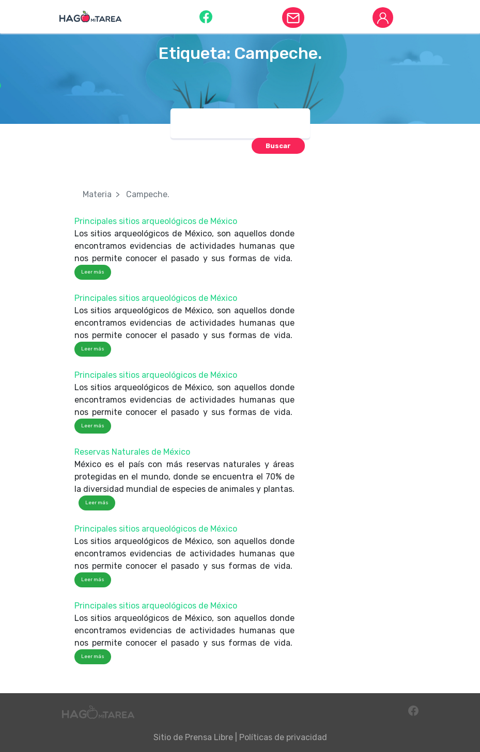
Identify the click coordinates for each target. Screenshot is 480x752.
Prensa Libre (209, 737)
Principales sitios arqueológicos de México (155, 221)
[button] (206, 16)
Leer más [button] (92, 272)
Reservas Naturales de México (132, 452)
